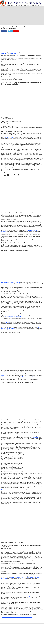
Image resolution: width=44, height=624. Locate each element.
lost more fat (29, 601)
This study (35, 437)
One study (3, 375)
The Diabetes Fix (14, 53)
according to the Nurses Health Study (13, 316)
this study (8, 322)
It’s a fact (3, 489)
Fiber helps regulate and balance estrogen (10, 282)
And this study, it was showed (26, 376)
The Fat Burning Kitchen (31, 52)
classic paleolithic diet (31, 596)
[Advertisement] (22, 16)
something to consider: (9, 137)
